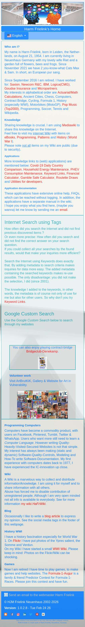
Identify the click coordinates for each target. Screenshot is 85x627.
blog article (52, 516)
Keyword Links (54, 173)
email (63, 209)
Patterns (44, 137)
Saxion (15, 84)
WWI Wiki (59, 549)
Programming (26, 137)
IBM (46, 84)
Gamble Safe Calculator (37, 177)
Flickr (17, 540)
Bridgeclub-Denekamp (42, 351)
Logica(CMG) (60, 84)
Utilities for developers (26, 181)
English (15, 35)
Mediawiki (69, 125)
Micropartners (47, 88)
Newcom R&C (31, 84)
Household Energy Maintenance (46, 169)
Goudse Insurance (17, 88)
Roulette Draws (67, 177)
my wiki (33, 504)
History (62, 137)
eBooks (9, 137)
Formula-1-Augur (61, 573)
